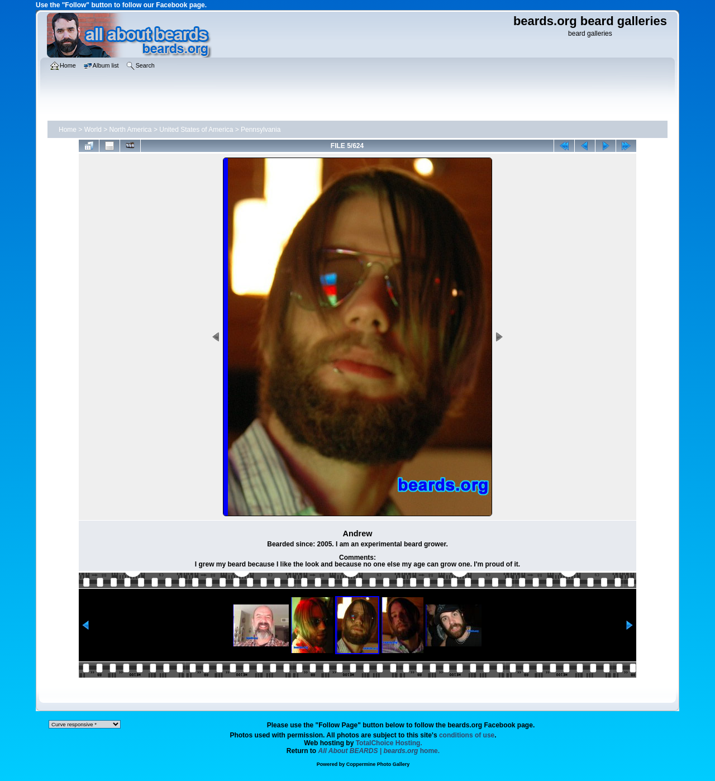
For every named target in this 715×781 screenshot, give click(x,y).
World (93, 130)
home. (379, 751)
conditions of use (466, 735)
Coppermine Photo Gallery (378, 764)
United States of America (196, 130)
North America (130, 130)
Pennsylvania (260, 130)
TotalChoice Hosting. (389, 743)
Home (68, 130)
